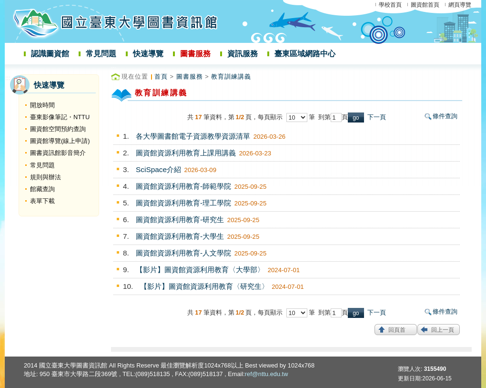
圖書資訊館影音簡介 (58, 152)
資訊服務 (242, 54)
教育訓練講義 (231, 76)
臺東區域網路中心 (304, 54)
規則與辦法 (45, 177)
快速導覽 (148, 54)
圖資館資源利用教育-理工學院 (183, 203)
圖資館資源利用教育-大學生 (180, 236)
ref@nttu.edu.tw (266, 374)
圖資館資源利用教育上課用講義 (186, 153)
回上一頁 (442, 330)
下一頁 (376, 117)
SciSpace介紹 (158, 169)
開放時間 (42, 105)
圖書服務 (195, 54)
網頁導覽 (459, 4)
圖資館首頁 (425, 4)
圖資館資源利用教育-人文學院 (183, 253)
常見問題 (101, 54)
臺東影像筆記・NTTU (60, 117)
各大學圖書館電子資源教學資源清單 (193, 136)
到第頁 (333, 117)
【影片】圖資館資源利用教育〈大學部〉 (200, 269)
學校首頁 (390, 4)
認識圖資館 (50, 54)
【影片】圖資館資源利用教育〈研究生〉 (204, 286)
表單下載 (42, 200)
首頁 (161, 76)
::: (7, 78)
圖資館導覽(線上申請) (60, 140)
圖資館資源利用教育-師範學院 (183, 186)
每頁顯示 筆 (288, 117)
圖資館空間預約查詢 (58, 129)
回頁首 (396, 330)
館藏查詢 (42, 189)
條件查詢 (445, 116)
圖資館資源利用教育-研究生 (180, 219)
